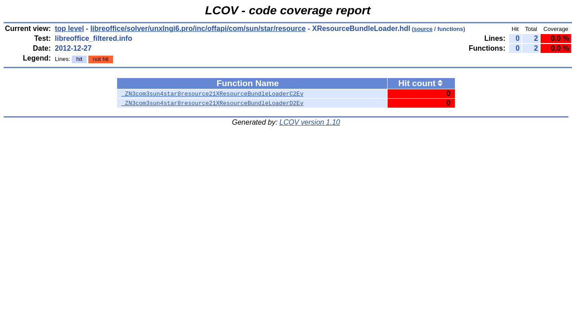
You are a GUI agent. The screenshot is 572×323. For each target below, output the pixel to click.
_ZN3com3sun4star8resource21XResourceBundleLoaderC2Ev (213, 94)
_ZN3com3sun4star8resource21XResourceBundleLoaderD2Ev (213, 103)
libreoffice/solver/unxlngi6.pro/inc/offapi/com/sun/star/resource (198, 28)
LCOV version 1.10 (309, 122)
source (423, 29)
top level (69, 28)
